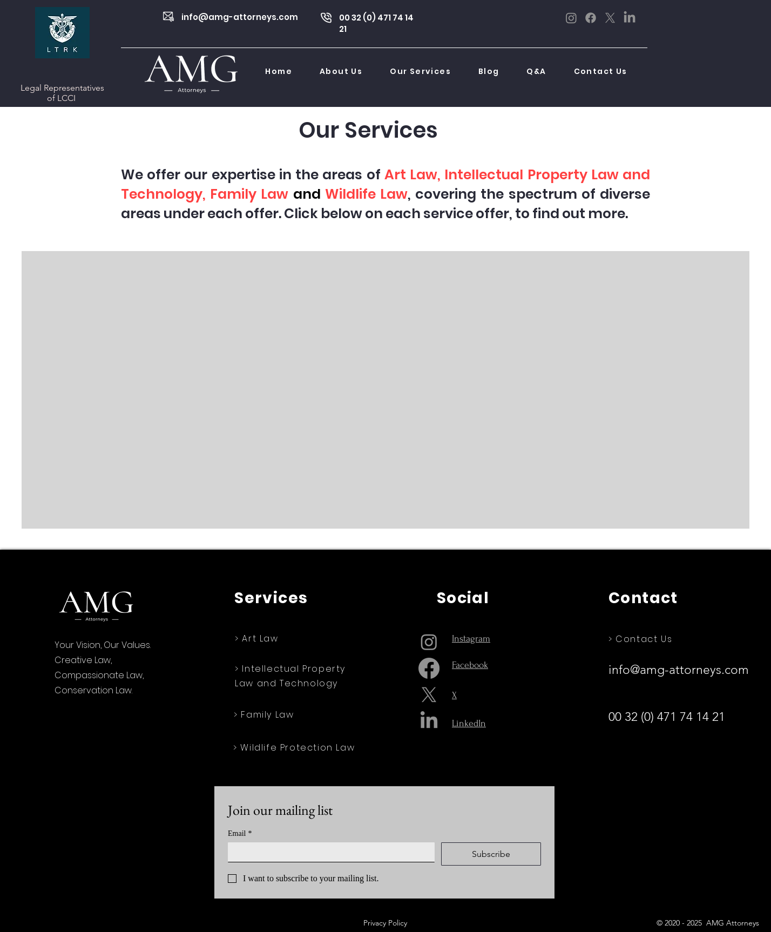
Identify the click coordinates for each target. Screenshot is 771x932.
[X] (610, 18)
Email (240, 833)
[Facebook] (591, 18)
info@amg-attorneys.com (239, 17)
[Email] (328, 852)
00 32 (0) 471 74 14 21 (668, 717)
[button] (421, 71)
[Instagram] (571, 18)
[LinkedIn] (630, 18)
